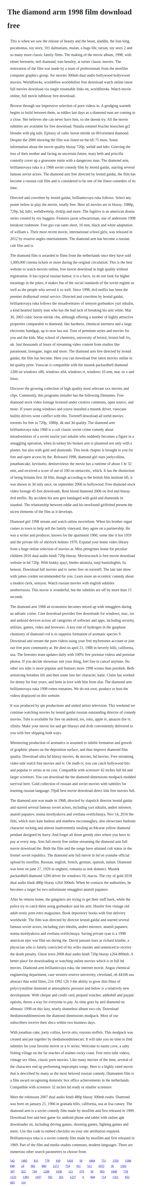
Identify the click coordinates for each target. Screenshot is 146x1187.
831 (36, 1160)
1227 (73, 1177)
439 (58, 1160)
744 (34, 1171)
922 (23, 1171)
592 (50, 1177)
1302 (123, 1166)
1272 (56, 1166)
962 (33, 1166)
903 (102, 1171)
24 (22, 1166)
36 (112, 1166)
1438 (59, 1171)
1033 (101, 1166)
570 (81, 1171)
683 (12, 1182)
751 (103, 1160)
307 (12, 1171)
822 (127, 1177)
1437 (38, 1177)
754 (67, 1166)
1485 (24, 1160)
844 (92, 1177)
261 (61, 1177)
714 (103, 1177)
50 (80, 1160)
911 (78, 1166)
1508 (128, 1160)
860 (44, 1166)
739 (125, 1171)
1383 (26, 1177)
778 (47, 1160)
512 (89, 1166)
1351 (115, 1177)
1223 (13, 1177)
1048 (114, 1171)
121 (70, 1171)
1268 (46, 1171)
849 (12, 1166)
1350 (115, 1160)
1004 (92, 1160)
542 (12, 1160)
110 (23, 1182)
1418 (70, 1160)
